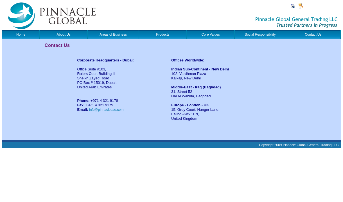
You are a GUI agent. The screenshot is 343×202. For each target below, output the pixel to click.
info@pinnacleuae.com (106, 110)
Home (20, 34)
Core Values (211, 34)
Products (162, 34)
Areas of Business (113, 34)
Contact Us (313, 34)
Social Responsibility (260, 34)
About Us (64, 34)
